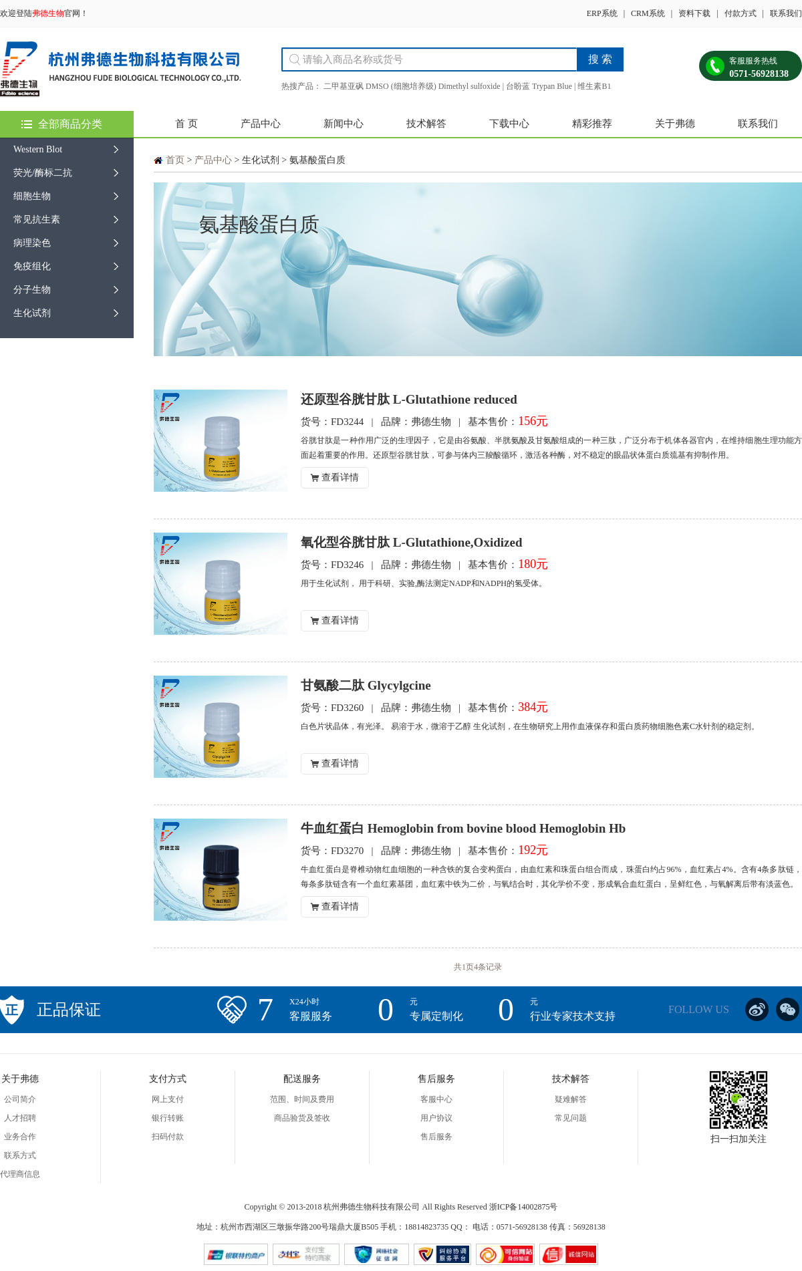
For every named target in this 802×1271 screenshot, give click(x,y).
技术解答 (426, 123)
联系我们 (786, 13)
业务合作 (20, 1136)
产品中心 (261, 123)
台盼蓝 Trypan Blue (539, 86)
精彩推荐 (592, 123)
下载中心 (509, 123)
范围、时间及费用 (302, 1099)
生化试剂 (32, 313)
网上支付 (168, 1099)
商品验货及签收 (302, 1118)
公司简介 (20, 1099)
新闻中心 (343, 123)
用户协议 (436, 1118)
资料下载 (694, 13)
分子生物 (32, 290)
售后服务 (436, 1136)
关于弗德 (675, 123)
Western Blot (37, 149)
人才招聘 (20, 1118)
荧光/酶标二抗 (42, 173)
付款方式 (740, 13)
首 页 (186, 123)
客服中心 (436, 1099)
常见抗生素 (36, 220)
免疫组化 (32, 266)
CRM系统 (648, 13)
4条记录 (488, 967)
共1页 (464, 967)
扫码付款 (168, 1136)
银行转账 (168, 1118)
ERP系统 (602, 13)
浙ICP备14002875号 (523, 1207)
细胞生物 (32, 196)
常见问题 (571, 1118)
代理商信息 (20, 1174)
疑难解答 (571, 1099)
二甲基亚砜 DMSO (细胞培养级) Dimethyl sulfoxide (412, 86)
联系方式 (20, 1155)
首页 (175, 160)
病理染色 (32, 243)
